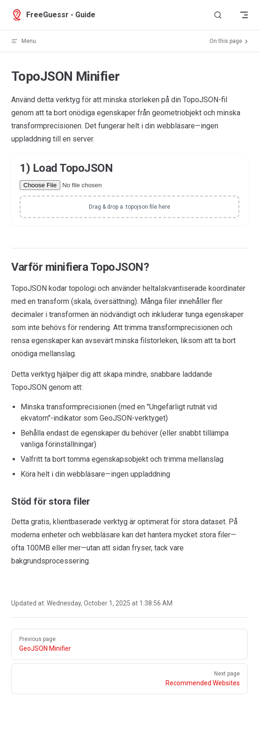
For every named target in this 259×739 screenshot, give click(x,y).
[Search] (218, 15)
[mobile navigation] (244, 15)
